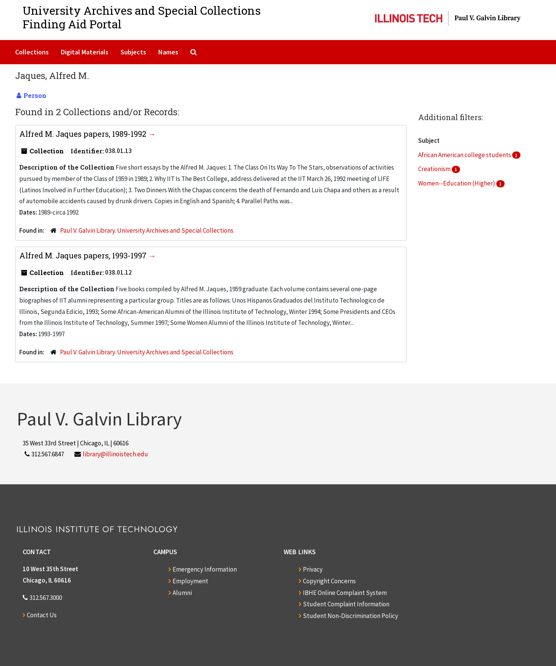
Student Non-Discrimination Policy (350, 616)
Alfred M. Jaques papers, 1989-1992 (83, 134)
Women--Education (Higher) (457, 183)
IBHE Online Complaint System (345, 593)
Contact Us (42, 615)
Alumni (182, 593)
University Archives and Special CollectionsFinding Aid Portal (142, 17)
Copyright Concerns (329, 581)
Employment (190, 581)
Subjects (133, 52)
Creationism (435, 169)
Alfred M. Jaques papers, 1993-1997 (83, 255)
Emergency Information (205, 569)
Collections (32, 52)
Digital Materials (84, 52)
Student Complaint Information (346, 604)
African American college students (465, 155)
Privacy (313, 569)
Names (168, 52)
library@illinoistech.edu (115, 454)
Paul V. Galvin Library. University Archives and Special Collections (146, 230)
